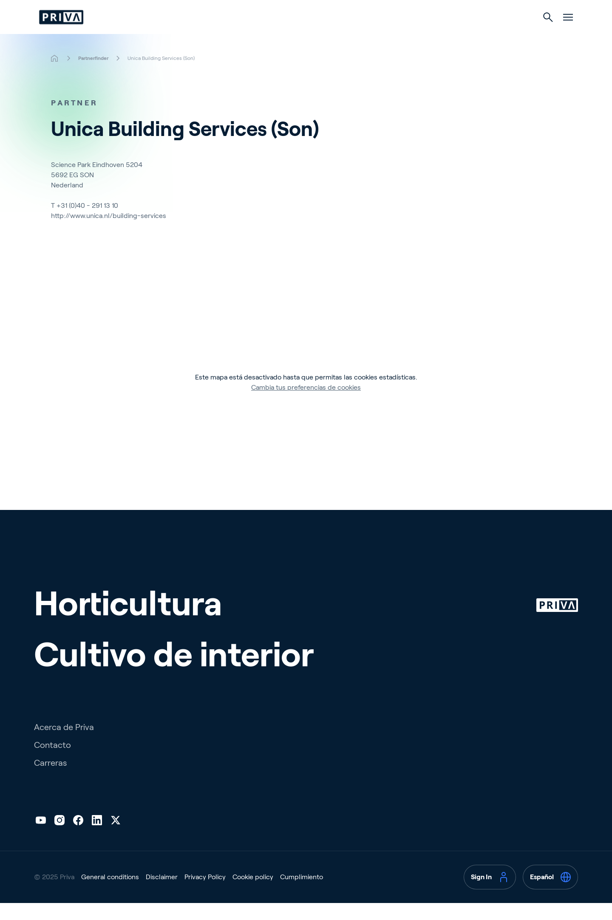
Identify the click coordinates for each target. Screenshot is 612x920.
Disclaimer (162, 893)
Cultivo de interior (346, 34)
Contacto (52, 762)
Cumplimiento (301, 893)
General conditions (110, 893)
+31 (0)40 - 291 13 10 (87, 222)
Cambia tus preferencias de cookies (306, 404)
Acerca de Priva (64, 744)
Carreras (50, 779)
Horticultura (266, 34)
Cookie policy (252, 893)
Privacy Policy (205, 893)
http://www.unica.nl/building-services (108, 232)
